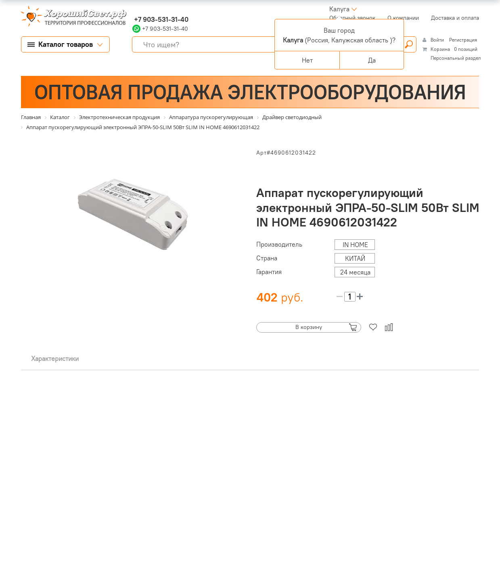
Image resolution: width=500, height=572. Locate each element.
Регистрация (463, 40)
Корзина (440, 49)
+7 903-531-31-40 (160, 19)
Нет (307, 60)
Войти (438, 40)
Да (372, 60)
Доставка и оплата (455, 17)
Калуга (339, 9)
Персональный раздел (456, 58)
